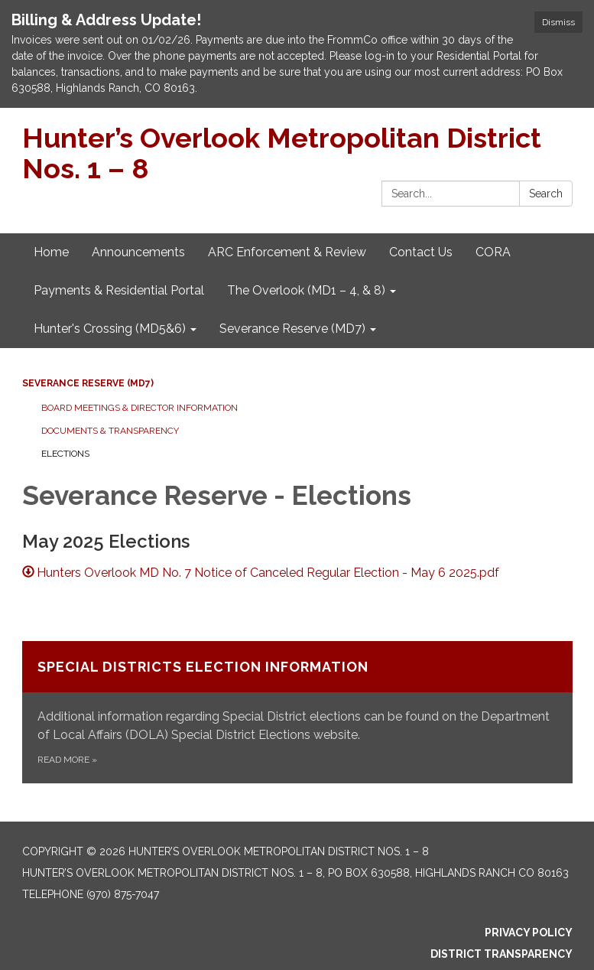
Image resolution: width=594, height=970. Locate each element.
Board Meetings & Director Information (139, 407)
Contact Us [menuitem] (421, 252)
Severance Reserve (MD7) (88, 383)
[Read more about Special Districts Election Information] (297, 712)
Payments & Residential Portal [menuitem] (119, 290)
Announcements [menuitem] (138, 252)
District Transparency (501, 954)
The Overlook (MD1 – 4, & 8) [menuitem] (306, 290)
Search (546, 193)
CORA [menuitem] (493, 252)
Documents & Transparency (110, 430)
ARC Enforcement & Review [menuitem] (287, 252)
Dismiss (558, 22)
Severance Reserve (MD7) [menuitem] (292, 328)
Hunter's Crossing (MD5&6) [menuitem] (110, 328)
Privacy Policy (529, 932)
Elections (65, 453)
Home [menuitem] (51, 252)
